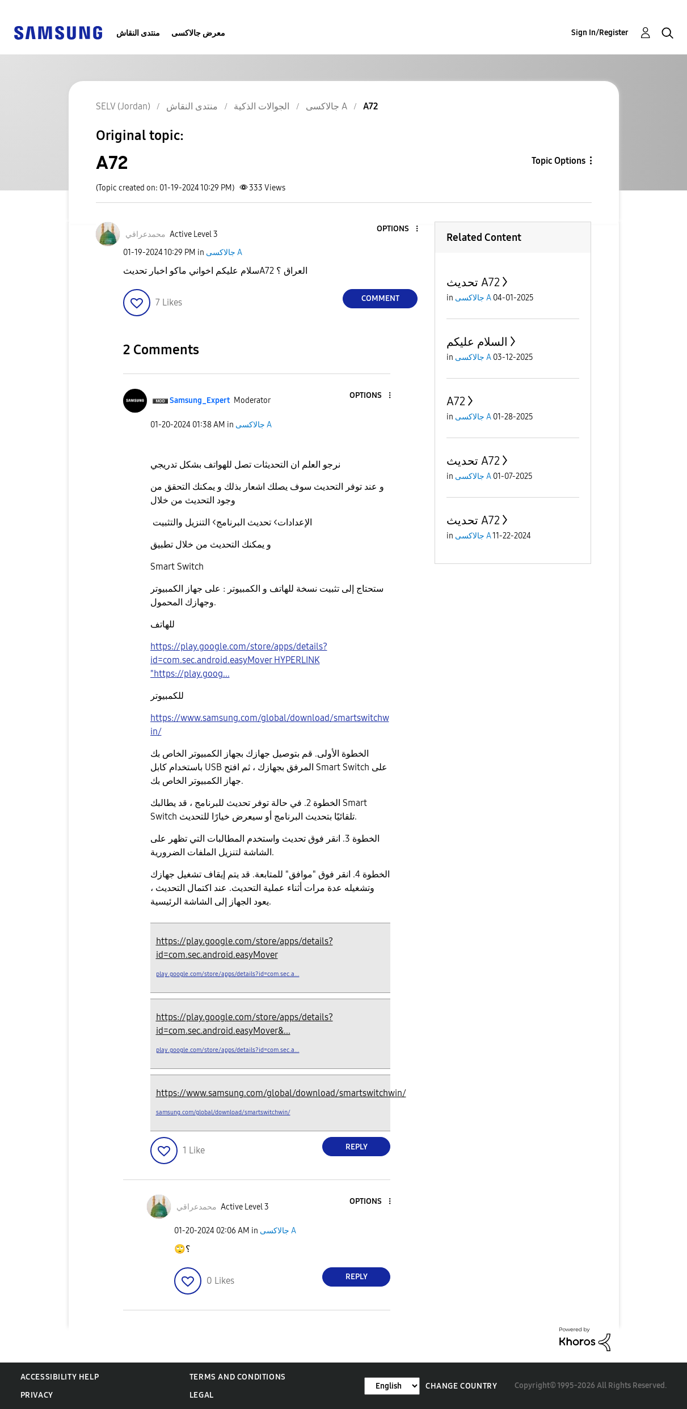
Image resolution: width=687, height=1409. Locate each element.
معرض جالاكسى (198, 33)
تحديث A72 (473, 282)
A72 (455, 401)
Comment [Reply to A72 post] (380, 298)
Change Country (461, 1386)
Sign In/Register (600, 32)
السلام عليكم (477, 342)
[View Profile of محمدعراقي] (145, 234)
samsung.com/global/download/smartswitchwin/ (223, 1112)
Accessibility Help (59, 1377)
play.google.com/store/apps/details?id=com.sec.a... (228, 974)
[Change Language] (392, 1386)
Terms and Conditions (237, 1377)
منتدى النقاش (138, 33)
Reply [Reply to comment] (356, 1147)
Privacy (36, 1395)
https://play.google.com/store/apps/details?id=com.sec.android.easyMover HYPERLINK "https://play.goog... (238, 660)
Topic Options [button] (558, 160)
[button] (398, 229)
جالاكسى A (224, 252)
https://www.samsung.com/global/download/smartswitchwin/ (281, 1093)
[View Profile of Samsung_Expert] (200, 400)
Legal (201, 1395)
